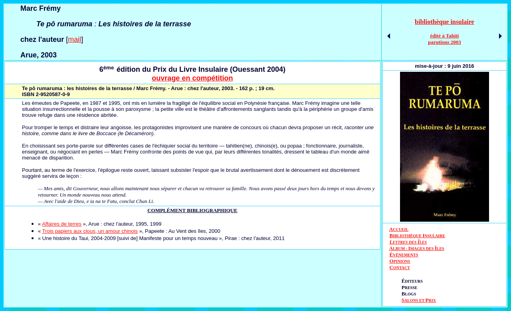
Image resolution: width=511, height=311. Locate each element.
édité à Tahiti (444, 36)
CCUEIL (400, 229)
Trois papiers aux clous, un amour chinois (90, 231)
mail (74, 39)
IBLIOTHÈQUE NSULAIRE (419, 236)
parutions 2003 (444, 42)
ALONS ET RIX (419, 300)
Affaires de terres (61, 224)
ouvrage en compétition (192, 78)
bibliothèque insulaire (444, 21)
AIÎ (416, 248)
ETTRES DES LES (409, 242)
